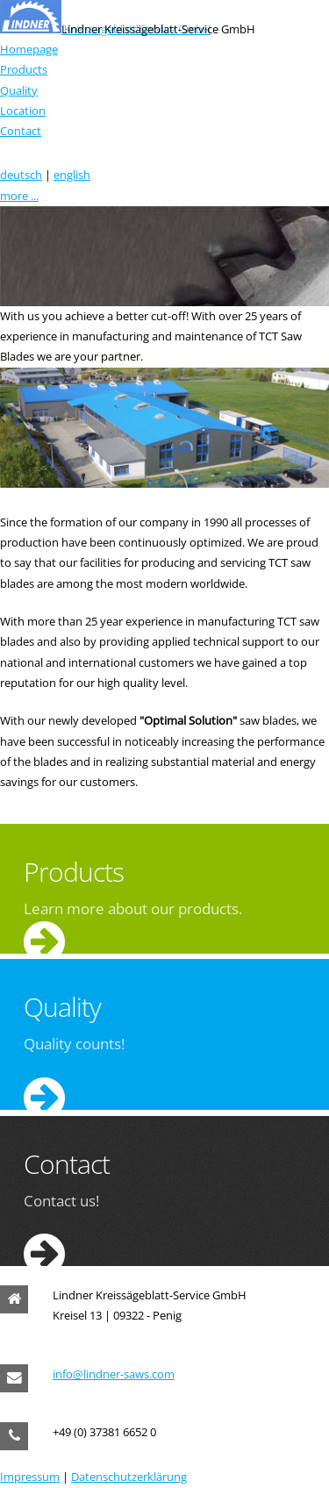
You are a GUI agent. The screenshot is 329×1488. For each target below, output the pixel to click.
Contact (20, 131)
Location (23, 110)
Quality (19, 90)
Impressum (30, 1476)
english (72, 174)
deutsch (21, 174)
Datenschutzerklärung (129, 1476)
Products (23, 69)
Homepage (29, 49)
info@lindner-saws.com (114, 1374)
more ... (19, 196)
